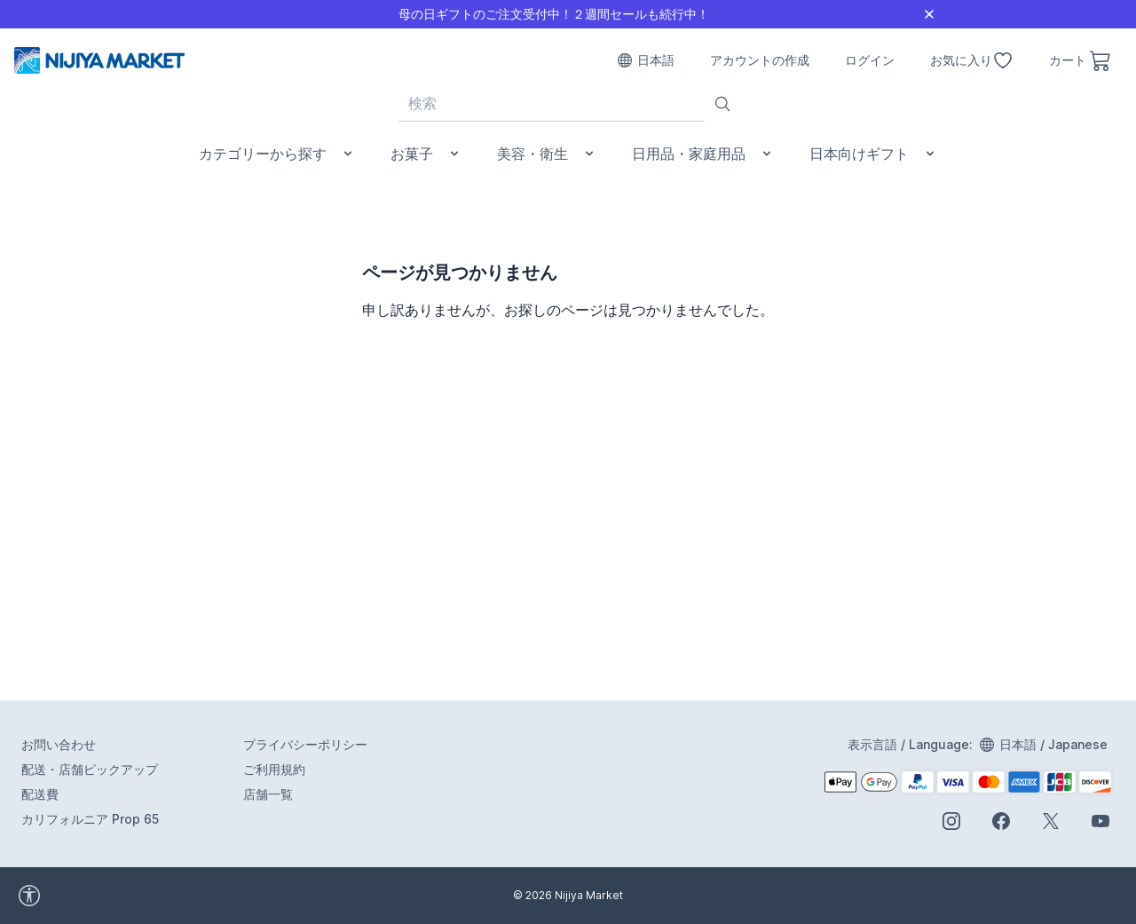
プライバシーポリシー (305, 744)
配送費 (40, 794)
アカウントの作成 (759, 59)
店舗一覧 (268, 794)
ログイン (870, 59)
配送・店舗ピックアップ (89, 769)
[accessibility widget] (79, 895)
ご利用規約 (274, 769)
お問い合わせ (58, 744)
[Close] (929, 14)
